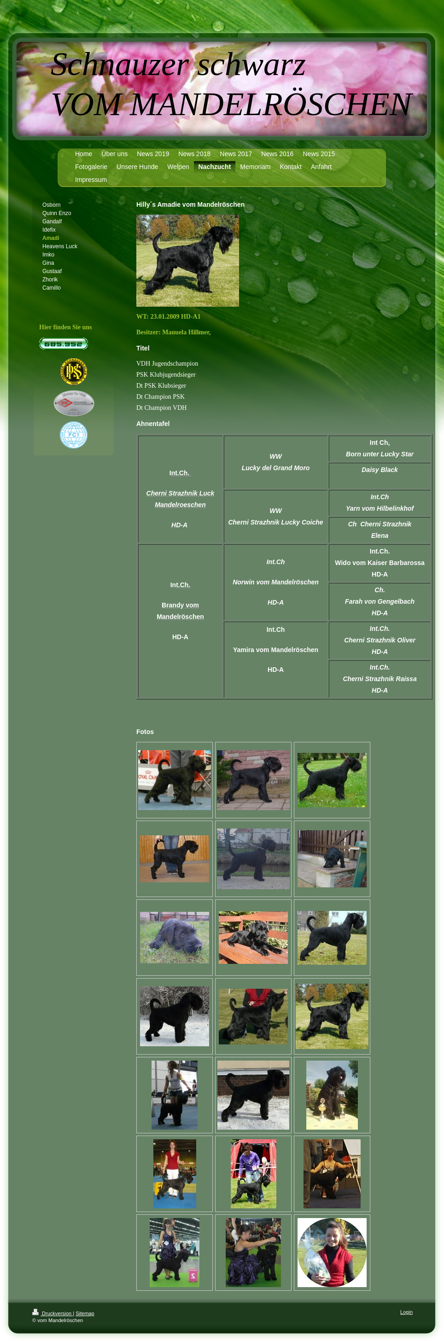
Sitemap (85, 1313)
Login (406, 1312)
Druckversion (52, 1313)
